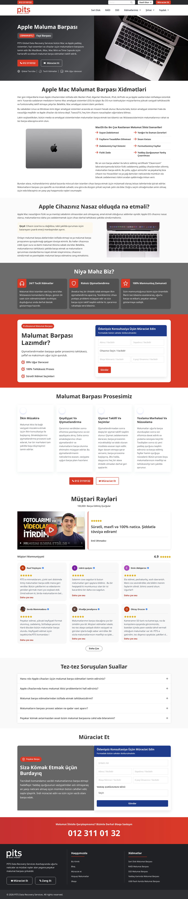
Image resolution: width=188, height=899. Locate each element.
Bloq (73, 866)
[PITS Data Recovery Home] (23, 10)
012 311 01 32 (94, 833)
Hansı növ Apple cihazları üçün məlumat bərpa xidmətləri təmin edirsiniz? (62, 678)
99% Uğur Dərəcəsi (37, 362)
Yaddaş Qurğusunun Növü (111, 787)
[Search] (131, 2)
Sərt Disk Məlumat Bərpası (140, 861)
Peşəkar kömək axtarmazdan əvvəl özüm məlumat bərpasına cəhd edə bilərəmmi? (67, 718)
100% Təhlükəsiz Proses (40, 369)
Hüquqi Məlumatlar (80, 876)
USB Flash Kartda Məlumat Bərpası (144, 881)
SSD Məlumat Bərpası (138, 871)
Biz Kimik (75, 861)
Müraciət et (76, 871)
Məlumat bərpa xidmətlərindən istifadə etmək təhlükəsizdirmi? (56, 698)
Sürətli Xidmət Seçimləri (40, 376)
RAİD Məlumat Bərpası (138, 866)
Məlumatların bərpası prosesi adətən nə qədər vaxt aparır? (54, 708)
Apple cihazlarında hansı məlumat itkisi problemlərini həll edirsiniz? (59, 688)
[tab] (94, 679)
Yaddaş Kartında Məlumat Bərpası (143, 876)
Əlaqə (73, 881)
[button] (51, 530)
